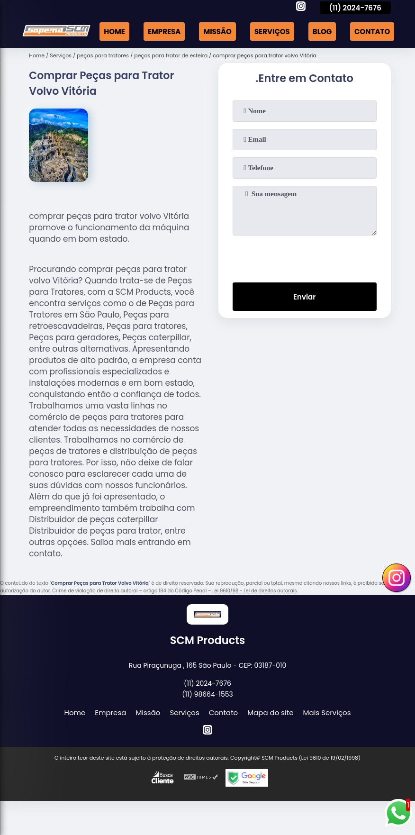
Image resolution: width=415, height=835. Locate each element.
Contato (372, 31)
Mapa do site (270, 712)
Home (114, 31)
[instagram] (301, 7)
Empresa (164, 31)
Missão (217, 31)
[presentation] (305, 256)
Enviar (304, 297)
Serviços (272, 31)
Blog (322, 31)
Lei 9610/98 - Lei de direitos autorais (254, 590)
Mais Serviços (327, 712)
